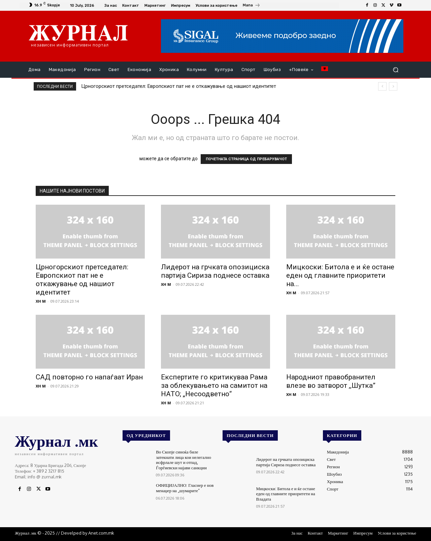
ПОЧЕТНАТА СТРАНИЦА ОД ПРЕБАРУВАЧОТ (246, 159)
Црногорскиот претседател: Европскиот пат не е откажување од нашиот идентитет (178, 86)
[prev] (382, 86)
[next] (393, 86)
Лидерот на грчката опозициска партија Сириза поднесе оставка (215, 271)
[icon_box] (251, 6)
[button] (395, 70)
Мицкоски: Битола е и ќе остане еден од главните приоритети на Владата (285, 494)
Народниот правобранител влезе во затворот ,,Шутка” (330, 381)
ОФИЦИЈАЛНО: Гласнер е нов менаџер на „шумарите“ (184, 487)
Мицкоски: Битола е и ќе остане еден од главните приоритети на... (340, 275)
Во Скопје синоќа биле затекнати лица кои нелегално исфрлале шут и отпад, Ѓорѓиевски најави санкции (183, 459)
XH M (41, 301)
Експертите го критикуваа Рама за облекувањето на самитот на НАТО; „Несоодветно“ (214, 385)
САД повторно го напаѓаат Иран (89, 377)
